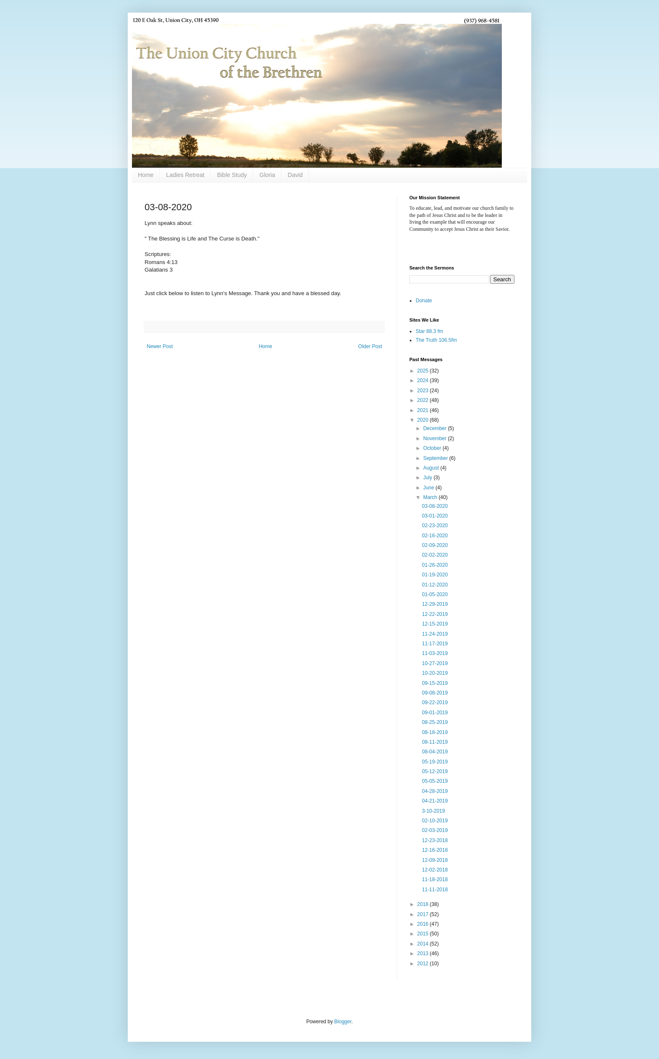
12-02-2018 (435, 870)
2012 (423, 964)
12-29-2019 (435, 604)
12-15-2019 (435, 624)
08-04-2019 (435, 752)
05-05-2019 (435, 781)
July (428, 478)
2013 (423, 953)
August (431, 468)
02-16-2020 (435, 536)
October (433, 448)
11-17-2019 (435, 644)
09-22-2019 (435, 702)
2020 (423, 420)
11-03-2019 (435, 653)
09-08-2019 (435, 693)
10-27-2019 (435, 663)
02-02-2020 (435, 555)
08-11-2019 (435, 742)
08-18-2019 (435, 732)
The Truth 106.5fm (436, 340)
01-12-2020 (435, 585)
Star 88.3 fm (429, 331)
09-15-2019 (435, 683)
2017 (423, 914)
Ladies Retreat (185, 175)
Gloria (267, 175)
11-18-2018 (435, 879)
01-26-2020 (435, 565)
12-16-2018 (435, 850)
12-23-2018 (435, 840)
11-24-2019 (435, 634)
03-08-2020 (435, 506)
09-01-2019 (435, 713)
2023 (423, 390)
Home (145, 175)
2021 (423, 410)
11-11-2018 (435, 890)
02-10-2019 (435, 821)
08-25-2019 (435, 722)
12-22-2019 (435, 614)
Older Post (370, 346)
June (429, 488)
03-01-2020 (435, 516)
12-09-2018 (435, 860)
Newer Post (160, 346)
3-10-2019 (433, 811)
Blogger (342, 1022)
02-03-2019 (435, 830)
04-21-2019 (435, 801)
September (436, 458)
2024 (423, 380)
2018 (423, 904)
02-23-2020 (435, 525)
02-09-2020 (435, 545)
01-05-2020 (435, 594)
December (435, 428)
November (435, 438)
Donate (424, 301)
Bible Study (232, 175)
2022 (423, 400)
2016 (423, 924)
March (431, 497)
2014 (423, 944)
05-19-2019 (435, 762)
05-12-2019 (435, 771)
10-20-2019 (435, 673)
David (295, 175)
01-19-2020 (435, 575)
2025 (423, 371)
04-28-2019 (435, 791)
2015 (423, 934)
